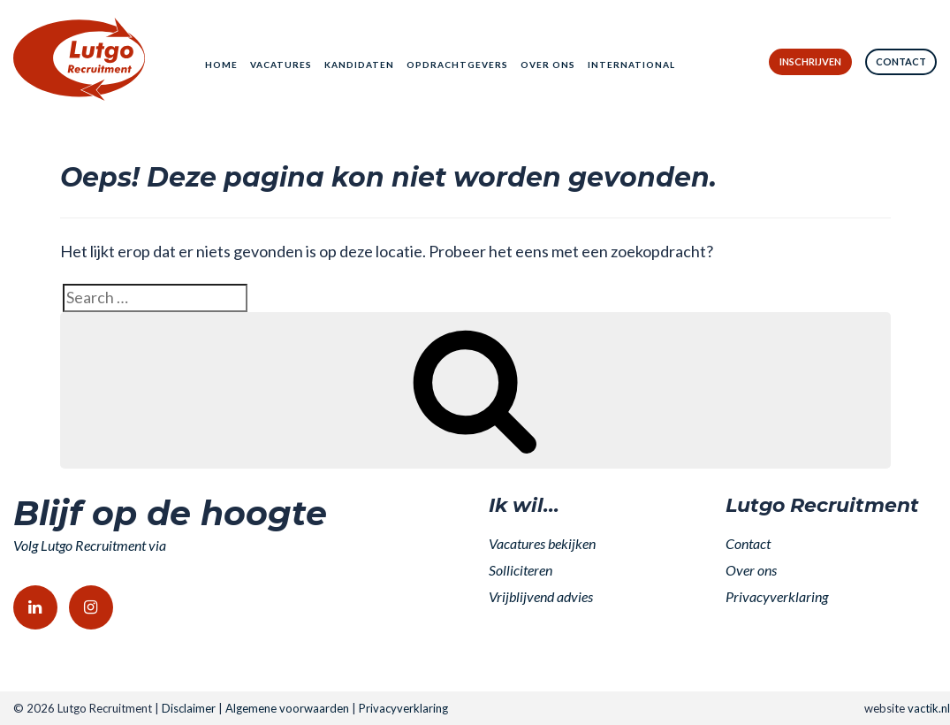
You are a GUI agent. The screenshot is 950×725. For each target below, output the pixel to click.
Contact (901, 61)
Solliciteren (520, 569)
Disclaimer (189, 708)
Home (221, 64)
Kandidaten (359, 64)
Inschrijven (810, 61)
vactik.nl (929, 708)
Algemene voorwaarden (287, 708)
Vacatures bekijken (542, 543)
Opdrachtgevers (457, 64)
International (631, 64)
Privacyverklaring (777, 596)
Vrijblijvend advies (541, 596)
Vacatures (281, 64)
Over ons (548, 64)
